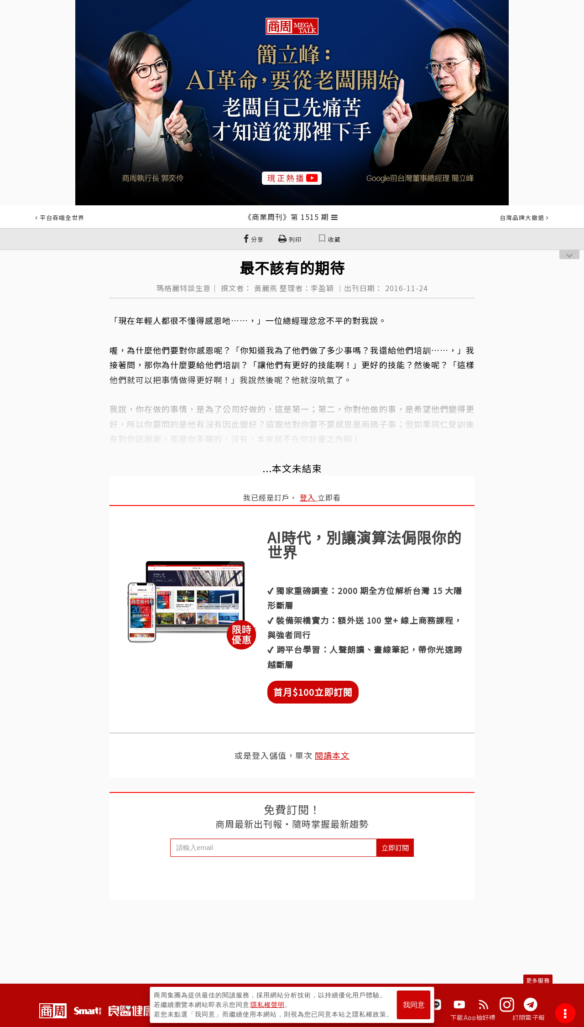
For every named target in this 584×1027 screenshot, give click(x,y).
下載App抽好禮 (472, 1017)
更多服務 (538, 980)
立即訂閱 (395, 847)
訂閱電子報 (528, 1017)
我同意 (414, 1005)
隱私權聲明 (267, 1004)
